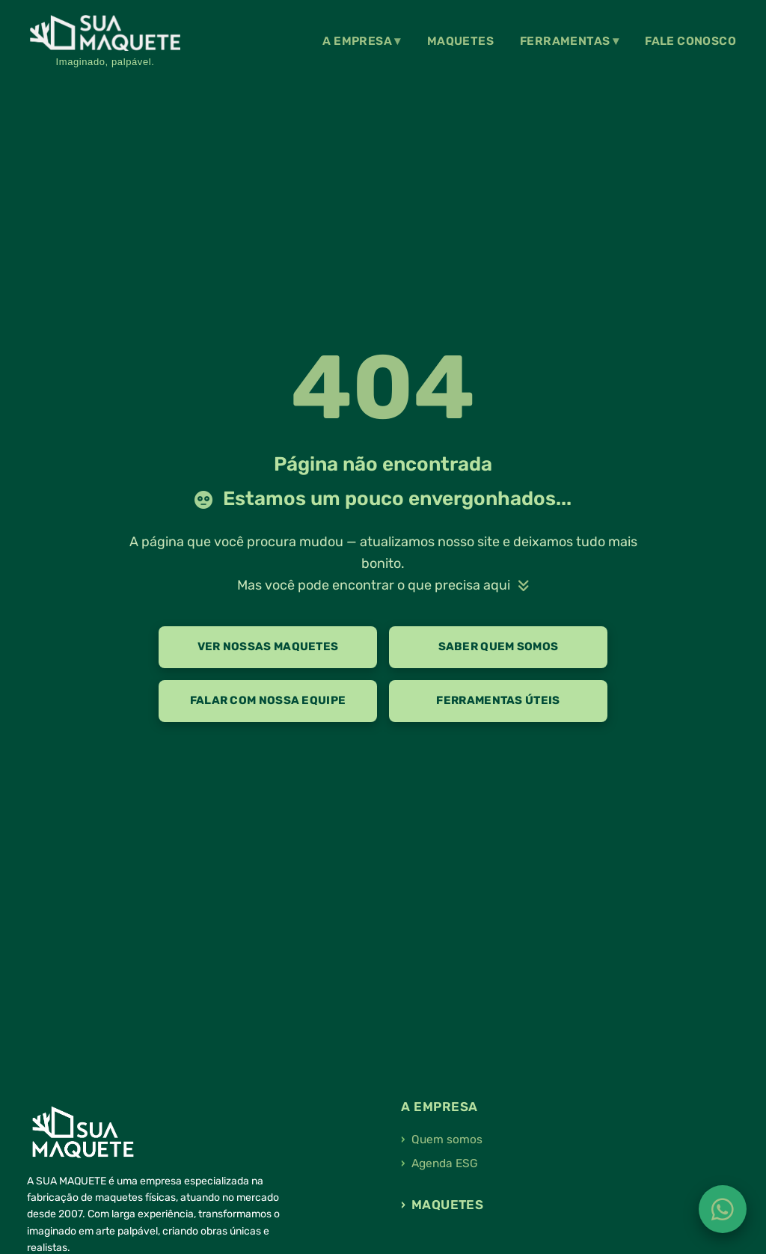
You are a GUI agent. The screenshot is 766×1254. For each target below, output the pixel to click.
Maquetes (460, 41)
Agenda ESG (444, 1163)
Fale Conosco (690, 41)
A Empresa (357, 41)
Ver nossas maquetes (268, 646)
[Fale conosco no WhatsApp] (723, 1209)
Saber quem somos (498, 646)
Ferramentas (565, 41)
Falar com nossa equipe (268, 700)
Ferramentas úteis (498, 700)
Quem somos (446, 1139)
